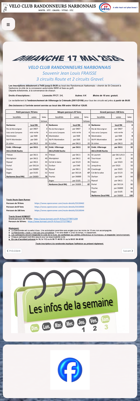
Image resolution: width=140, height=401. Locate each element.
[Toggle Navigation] (8, 24)
